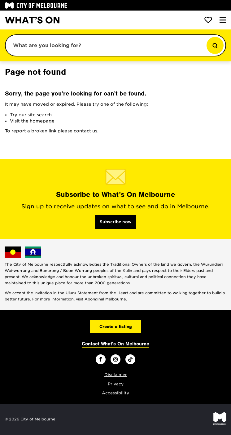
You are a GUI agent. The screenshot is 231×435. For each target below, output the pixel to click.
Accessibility (115, 393)
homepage (42, 120)
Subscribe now (116, 222)
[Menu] (223, 20)
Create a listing (115, 326)
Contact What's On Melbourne (115, 344)
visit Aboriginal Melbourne (101, 299)
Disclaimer (115, 374)
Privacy (116, 384)
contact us (85, 130)
